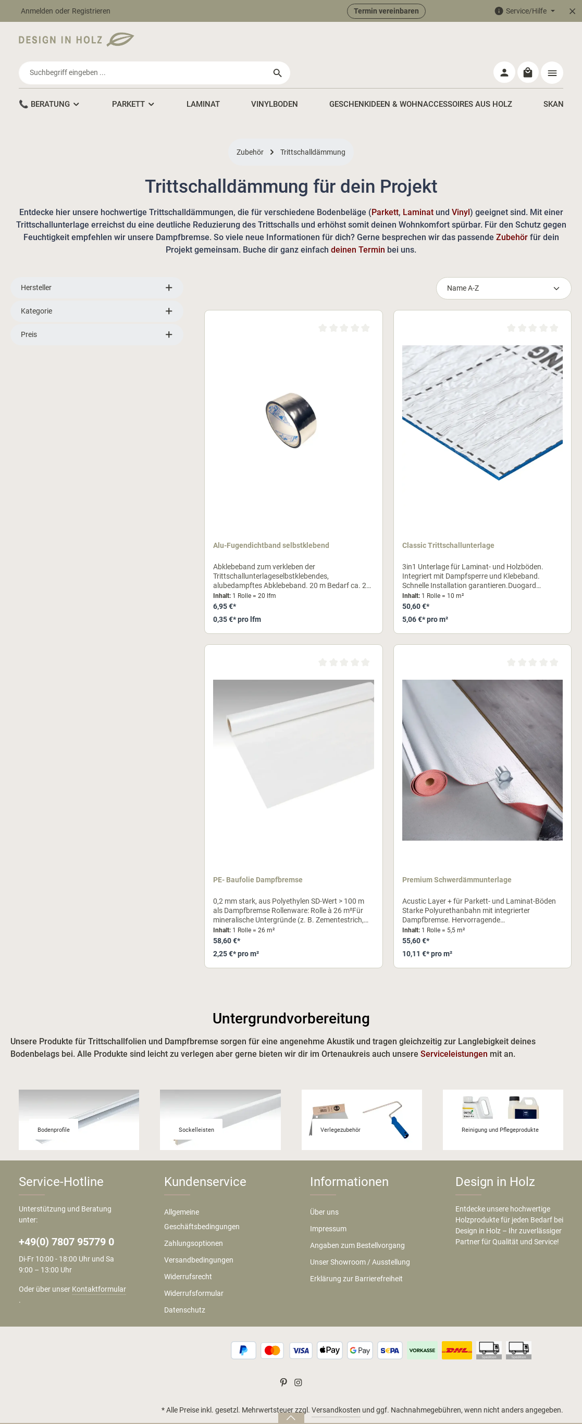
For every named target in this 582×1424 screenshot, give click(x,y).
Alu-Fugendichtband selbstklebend (271, 521)
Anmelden (37, 11)
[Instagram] (298, 1360)
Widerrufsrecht (188, 1252)
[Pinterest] (284, 1360)
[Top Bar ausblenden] (572, 11)
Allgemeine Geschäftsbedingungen (202, 1194)
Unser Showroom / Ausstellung (360, 1237)
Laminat (419, 188)
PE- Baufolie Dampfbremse (258, 855)
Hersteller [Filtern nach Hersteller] (97, 263)
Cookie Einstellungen (530, 1408)
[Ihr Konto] (503, 43)
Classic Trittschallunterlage (448, 521)
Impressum (328, 1204)
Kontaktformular (99, 1264)
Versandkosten (336, 1385)
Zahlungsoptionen (193, 1219)
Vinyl (461, 188)
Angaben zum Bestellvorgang (357, 1221)
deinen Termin (358, 225)
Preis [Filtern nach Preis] (97, 310)
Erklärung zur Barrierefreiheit (356, 1254)
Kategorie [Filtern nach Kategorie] (97, 286)
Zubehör (512, 213)
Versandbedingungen (198, 1235)
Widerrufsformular (194, 1269)
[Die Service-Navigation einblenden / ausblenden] (524, 11)
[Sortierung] (504, 264)
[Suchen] (414, 42)
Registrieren (91, 11)
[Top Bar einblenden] (552, 43)
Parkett (385, 188)
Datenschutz (184, 1285)
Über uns (324, 1187)
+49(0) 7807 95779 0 (66, 1217)
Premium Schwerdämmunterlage (457, 855)
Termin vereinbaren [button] (386, 11)
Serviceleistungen (455, 1029)
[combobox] (279, 42)
